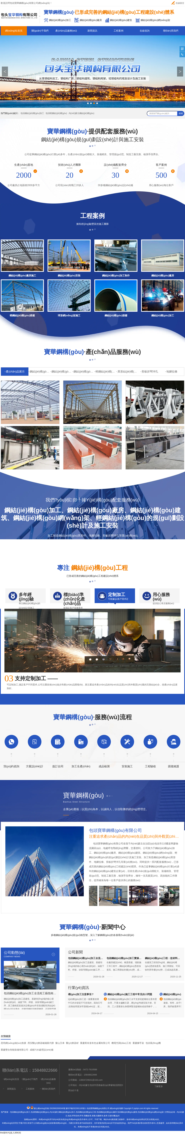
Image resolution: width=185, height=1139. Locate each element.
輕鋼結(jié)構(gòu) (106, 371)
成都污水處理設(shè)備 (41, 1054)
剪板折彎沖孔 (150, 371)
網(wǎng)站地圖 (116, 1113)
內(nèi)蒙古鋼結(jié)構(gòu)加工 (62, 1116)
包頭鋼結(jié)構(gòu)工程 (86, 1116)
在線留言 (177, 3)
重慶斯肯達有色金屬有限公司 (95, 1047)
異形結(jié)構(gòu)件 (128, 371)
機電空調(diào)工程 (121, 1047)
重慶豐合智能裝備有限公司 (14, 1054)
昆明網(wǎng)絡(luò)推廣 (13, 1047)
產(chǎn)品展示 (15, 371)
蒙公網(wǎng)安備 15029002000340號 (49, 1113)
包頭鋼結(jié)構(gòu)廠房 (107, 1116)
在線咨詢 (145, 30)
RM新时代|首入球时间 (10, 1137)
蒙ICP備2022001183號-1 (76, 1113)
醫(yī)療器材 (72, 1047)
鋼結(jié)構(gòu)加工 (40, 371)
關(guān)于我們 (39, 30)
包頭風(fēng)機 (153, 1047)
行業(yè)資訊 (78, 992)
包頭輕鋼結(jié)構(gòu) (56, 113)
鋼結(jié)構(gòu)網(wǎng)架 (84, 371)
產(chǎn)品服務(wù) (66, 30)
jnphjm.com (138, 1113)
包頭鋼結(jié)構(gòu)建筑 (127, 1116)
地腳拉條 (171, 371)
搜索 (181, 113)
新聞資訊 (92, 30)
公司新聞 (75, 956)
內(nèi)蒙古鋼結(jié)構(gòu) (81, 113)
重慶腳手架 (138, 1047)
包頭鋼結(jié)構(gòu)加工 (32, 113)
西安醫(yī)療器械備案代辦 (41, 1047)
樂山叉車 (60, 1047)
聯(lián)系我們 (170, 30)
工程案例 (118, 30)
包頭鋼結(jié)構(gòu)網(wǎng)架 (151, 1116)
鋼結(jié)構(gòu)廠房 (62, 371)
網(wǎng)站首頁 (13, 30)
